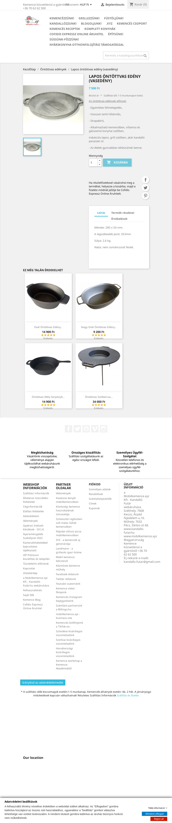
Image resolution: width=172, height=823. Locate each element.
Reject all (159, 818)
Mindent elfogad (154, 813)
